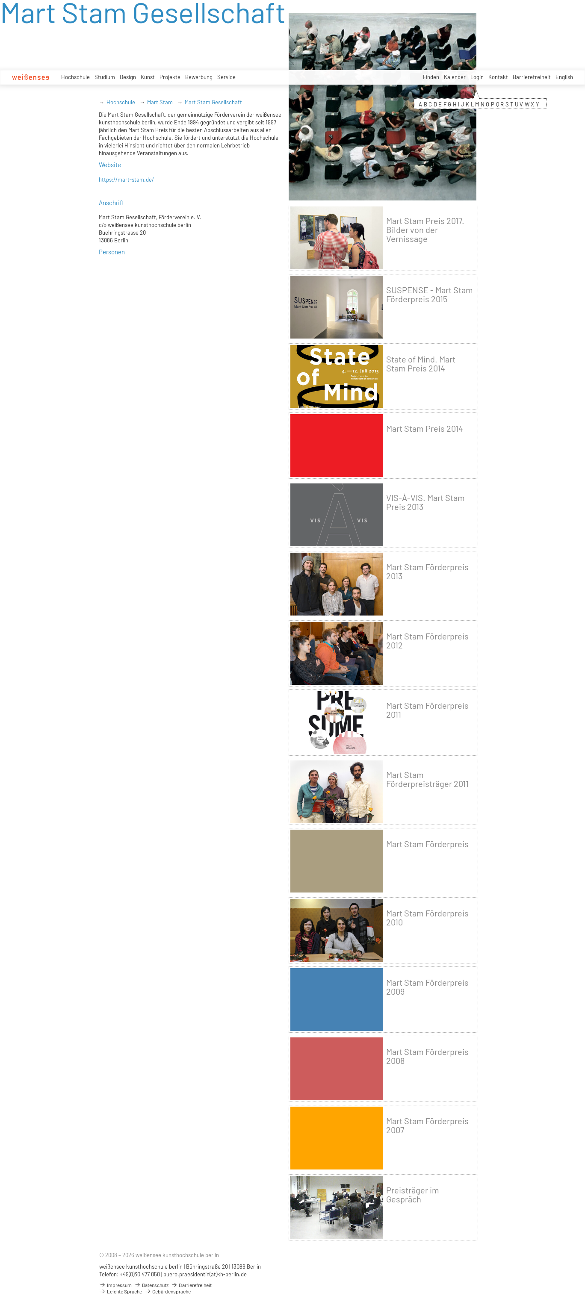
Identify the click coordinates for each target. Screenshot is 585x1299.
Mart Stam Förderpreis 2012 (427, 641)
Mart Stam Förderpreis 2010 (427, 918)
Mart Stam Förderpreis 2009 (427, 987)
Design (128, 77)
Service (226, 77)
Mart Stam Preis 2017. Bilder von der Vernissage (425, 229)
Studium (105, 77)
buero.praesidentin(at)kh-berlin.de (205, 1274)
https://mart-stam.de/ (126, 179)
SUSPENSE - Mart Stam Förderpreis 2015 (429, 294)
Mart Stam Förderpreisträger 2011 (427, 779)
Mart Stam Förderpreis (427, 843)
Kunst (148, 77)
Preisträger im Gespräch (412, 1195)
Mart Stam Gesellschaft (213, 102)
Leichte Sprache (120, 1291)
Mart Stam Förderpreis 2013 (427, 571)
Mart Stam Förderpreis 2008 (427, 1056)
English (564, 77)
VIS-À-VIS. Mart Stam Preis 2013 (425, 502)
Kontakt (498, 77)
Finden (431, 77)
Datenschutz (151, 1285)
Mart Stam (160, 102)
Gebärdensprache (168, 1291)
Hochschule (75, 77)
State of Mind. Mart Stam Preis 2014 (420, 364)
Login (477, 77)
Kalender (455, 77)
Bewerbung (199, 77)
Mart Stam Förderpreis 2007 (427, 1125)
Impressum (115, 1285)
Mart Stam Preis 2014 (424, 428)
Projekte (170, 77)
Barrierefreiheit (532, 77)
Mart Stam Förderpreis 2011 (427, 710)
